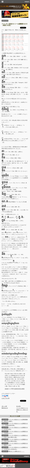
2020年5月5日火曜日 (19, 388)
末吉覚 (6, 388)
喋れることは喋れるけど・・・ (16, 451)
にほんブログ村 (5, 398)
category (27, 1)
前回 (6, 30)
